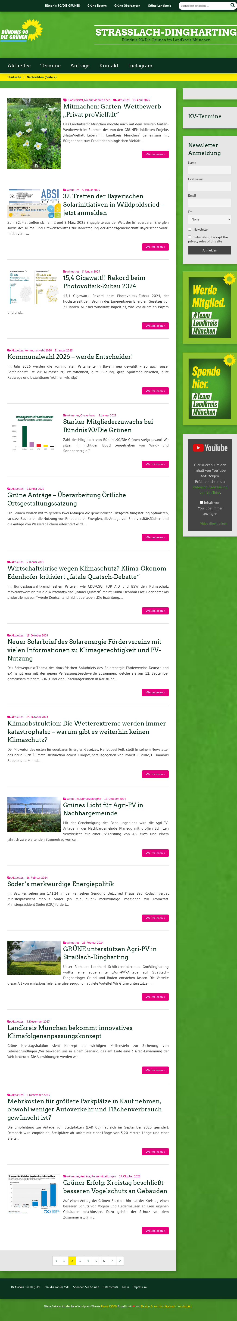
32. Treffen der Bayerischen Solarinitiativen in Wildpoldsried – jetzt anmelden (113, 204)
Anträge (80, 66)
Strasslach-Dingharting (166, 32)
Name (192, 163)
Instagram (140, 66)
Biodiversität (75, 100)
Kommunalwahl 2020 (38, 350)
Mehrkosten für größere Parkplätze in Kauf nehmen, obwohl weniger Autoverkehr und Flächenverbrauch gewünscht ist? (84, 1110)
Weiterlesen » (155, 154)
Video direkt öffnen (214, 523)
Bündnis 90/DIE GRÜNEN (62, 5)
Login (125, 1287)
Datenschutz (110, 1287)
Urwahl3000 (109, 1306)
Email (192, 195)
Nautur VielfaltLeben (97, 100)
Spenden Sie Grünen (86, 1287)
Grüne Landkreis (159, 5)
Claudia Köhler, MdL (57, 1287)
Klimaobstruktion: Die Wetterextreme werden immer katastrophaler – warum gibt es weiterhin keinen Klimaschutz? (86, 732)
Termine (50, 66)
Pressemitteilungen (103, 1176)
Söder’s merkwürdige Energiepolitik (60, 884)
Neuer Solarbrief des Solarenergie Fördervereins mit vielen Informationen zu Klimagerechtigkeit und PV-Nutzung (84, 650)
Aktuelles (19, 66)
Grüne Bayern (97, 5)
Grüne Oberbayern (127, 5)
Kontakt (108, 66)
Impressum (140, 1287)
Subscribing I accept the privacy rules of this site (208, 239)
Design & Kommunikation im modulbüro (166, 1306)
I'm (190, 212)
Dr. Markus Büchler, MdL (26, 1287)
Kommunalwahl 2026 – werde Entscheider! (70, 356)
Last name (195, 179)
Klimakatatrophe (90, 799)
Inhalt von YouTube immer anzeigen (210, 508)
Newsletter (198, 229)
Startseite (14, 77)
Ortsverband (88, 415)
